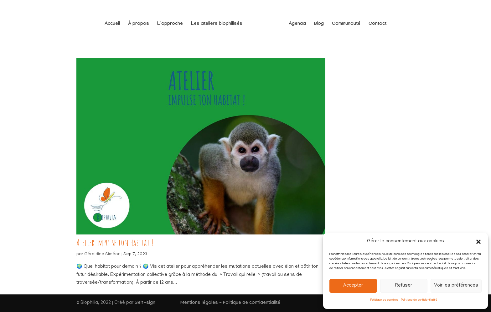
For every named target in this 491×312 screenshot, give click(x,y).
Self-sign (145, 303)
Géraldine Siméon (102, 254)
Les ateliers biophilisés (219, 21)
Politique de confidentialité (419, 300)
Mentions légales (199, 303)
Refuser (403, 285)
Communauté (343, 21)
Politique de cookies (384, 300)
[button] (478, 242)
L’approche (172, 21)
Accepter (353, 285)
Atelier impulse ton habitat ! (115, 242)
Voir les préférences (456, 285)
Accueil (114, 21)
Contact (375, 21)
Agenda (294, 21)
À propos (141, 21)
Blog (316, 21)
